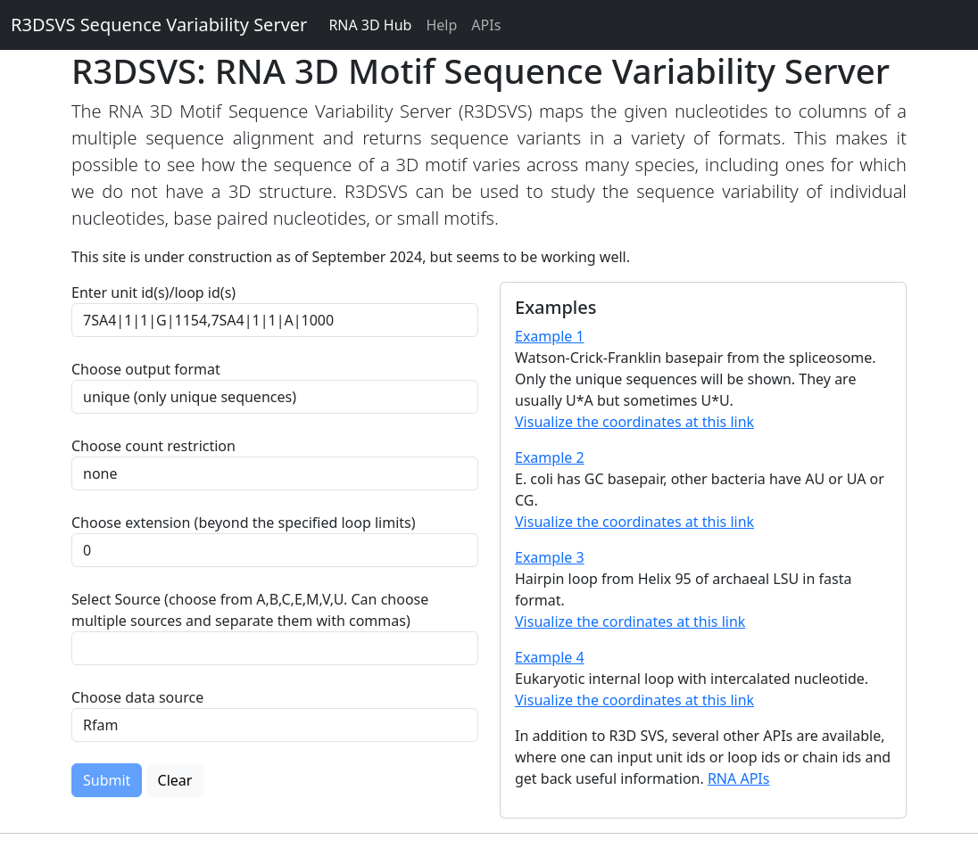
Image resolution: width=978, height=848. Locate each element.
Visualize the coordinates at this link (634, 422)
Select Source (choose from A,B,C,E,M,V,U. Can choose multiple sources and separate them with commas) (249, 609)
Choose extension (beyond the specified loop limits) (243, 522)
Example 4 (549, 657)
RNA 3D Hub (369, 25)
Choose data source (137, 697)
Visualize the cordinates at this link (630, 621)
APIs (486, 25)
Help (441, 25)
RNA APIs (739, 778)
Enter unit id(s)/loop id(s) (157, 292)
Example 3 (549, 557)
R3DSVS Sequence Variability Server (159, 24)
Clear (175, 780)
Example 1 (549, 336)
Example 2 (549, 457)
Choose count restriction (153, 446)
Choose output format (145, 369)
